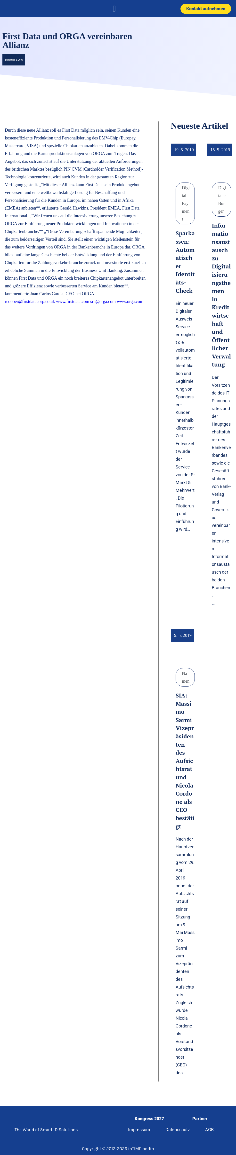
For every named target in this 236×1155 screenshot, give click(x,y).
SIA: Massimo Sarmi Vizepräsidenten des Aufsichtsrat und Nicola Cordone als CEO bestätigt (185, 760)
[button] (114, 8)
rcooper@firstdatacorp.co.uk (30, 301)
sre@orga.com (103, 301)
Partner (199, 1118)
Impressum (139, 1129)
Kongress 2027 (149, 1118)
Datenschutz (177, 1129)
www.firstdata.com (72, 301)
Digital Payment (186, 203)
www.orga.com (131, 301)
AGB (209, 1129)
